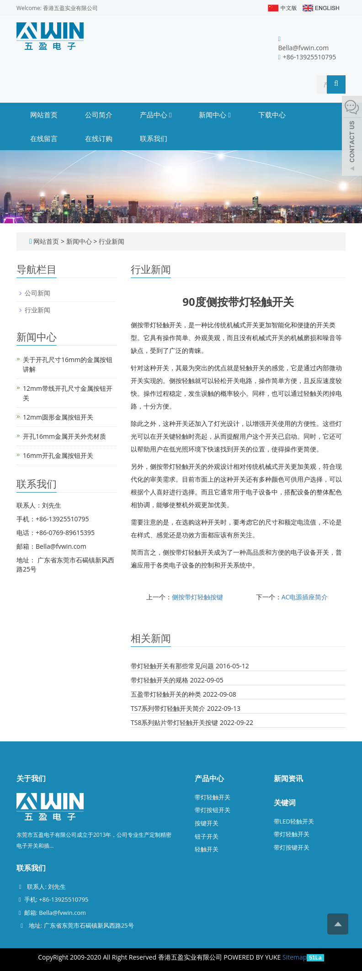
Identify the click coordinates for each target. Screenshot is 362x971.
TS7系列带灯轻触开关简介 (168, 708)
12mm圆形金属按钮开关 (58, 417)
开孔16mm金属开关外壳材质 (64, 436)
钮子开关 (206, 836)
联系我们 (153, 138)
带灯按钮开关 (212, 810)
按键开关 (206, 823)
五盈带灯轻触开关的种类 (166, 694)
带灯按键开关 (291, 847)
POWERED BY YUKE (253, 957)
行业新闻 (110, 241)
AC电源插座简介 (305, 597)
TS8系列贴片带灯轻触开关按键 (174, 722)
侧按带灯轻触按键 (197, 597)
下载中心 (272, 114)
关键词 (285, 803)
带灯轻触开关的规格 (159, 680)
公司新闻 (37, 293)
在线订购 (98, 138)
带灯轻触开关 (212, 797)
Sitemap (294, 957)
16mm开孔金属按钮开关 (58, 455)
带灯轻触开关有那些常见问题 (172, 665)
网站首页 (44, 114)
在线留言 (44, 138)
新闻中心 (214, 114)
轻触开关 (206, 849)
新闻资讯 (288, 778)
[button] (170, 114)
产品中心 (155, 114)
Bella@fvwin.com (303, 47)
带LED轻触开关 (294, 821)
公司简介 (98, 114)
